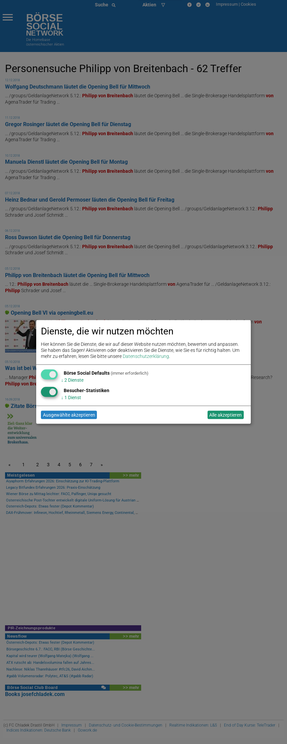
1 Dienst (71, 397)
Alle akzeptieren (225, 415)
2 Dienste (72, 380)
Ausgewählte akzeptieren (69, 415)
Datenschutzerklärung (146, 356)
